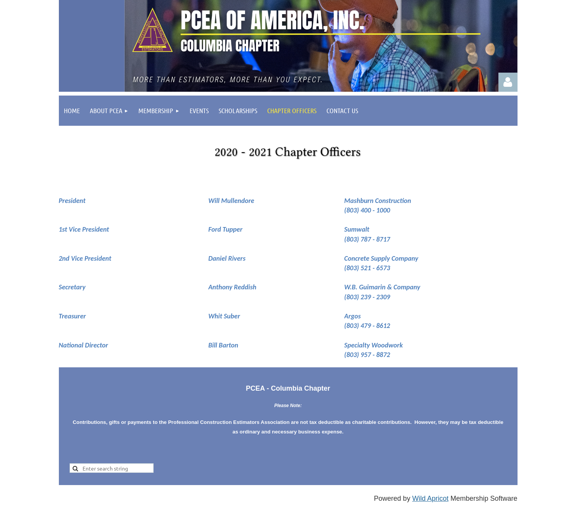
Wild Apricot (430, 498)
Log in (508, 82)
